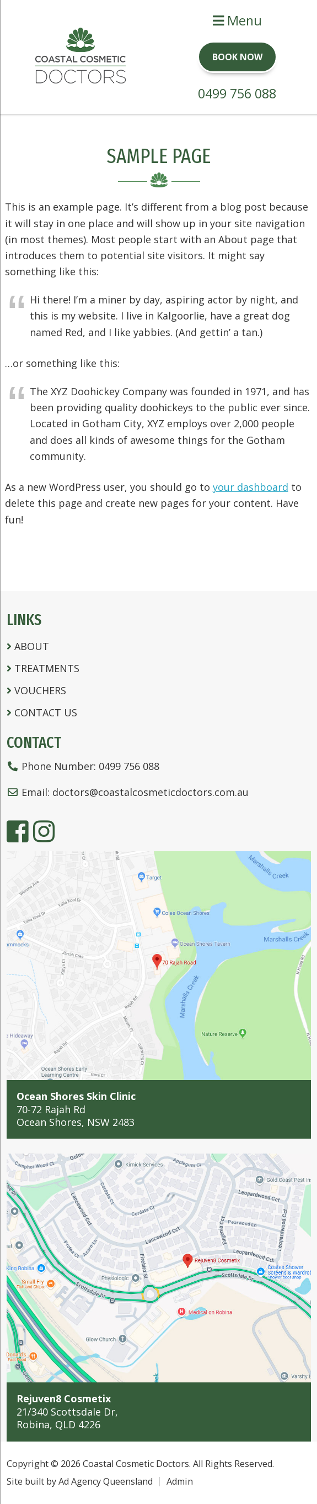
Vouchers (40, 690)
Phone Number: (83, 766)
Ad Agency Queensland (105, 1481)
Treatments (46, 668)
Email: (128, 792)
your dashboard (250, 487)
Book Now (237, 57)
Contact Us (45, 712)
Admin (179, 1481)
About (31, 646)
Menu (237, 20)
